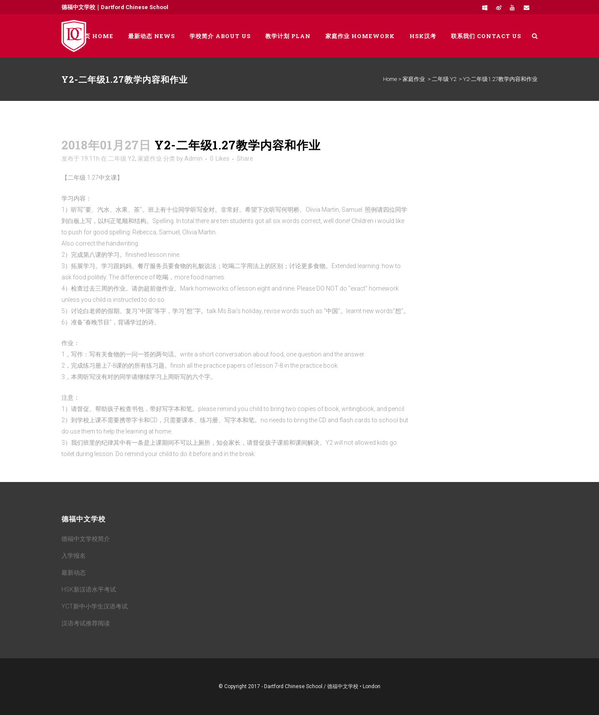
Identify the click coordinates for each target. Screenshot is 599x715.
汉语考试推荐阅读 (85, 623)
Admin (193, 158)
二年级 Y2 (444, 79)
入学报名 (73, 555)
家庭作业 (414, 79)
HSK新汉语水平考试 (88, 589)
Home (390, 79)
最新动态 (73, 572)
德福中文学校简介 (85, 538)
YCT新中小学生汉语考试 (94, 606)
